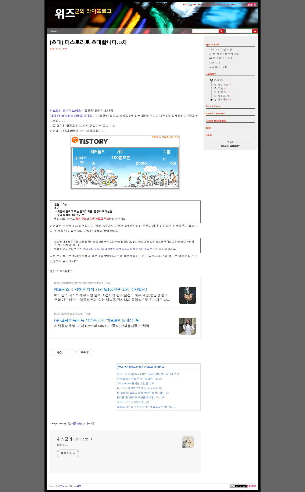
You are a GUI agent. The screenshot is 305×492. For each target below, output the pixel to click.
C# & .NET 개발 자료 (220, 49)
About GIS (214, 62)
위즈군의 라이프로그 (74, 439)
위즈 (78, 486)
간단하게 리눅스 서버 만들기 (225, 53)
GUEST (242, 4)
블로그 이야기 (135, 367)
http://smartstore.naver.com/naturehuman (78, 283)
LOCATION (229, 4)
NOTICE (197, 4)
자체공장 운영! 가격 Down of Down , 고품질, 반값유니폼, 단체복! (102, 326)
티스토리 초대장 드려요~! (66, 110)
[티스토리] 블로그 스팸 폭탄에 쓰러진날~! (140, 392)
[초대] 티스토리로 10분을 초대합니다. (74, 115)
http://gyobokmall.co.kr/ (68, 313)
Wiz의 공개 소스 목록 (221, 58)
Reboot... (62, 444)
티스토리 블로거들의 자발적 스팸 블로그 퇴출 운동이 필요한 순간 (120, 248)
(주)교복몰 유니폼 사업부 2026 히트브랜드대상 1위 (97, 320)
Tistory (63, 486)
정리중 (122, 367)
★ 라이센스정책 (218, 67)
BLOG (187, 4)
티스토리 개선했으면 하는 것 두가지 (137, 388)
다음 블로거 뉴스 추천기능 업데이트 (137, 378)
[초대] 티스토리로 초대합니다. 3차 (88, 42)
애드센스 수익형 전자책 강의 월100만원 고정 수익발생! (100, 289)
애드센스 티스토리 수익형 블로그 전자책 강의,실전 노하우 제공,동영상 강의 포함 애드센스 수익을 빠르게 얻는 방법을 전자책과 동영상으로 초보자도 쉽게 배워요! (112, 297)
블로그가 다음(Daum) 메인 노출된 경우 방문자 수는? (146, 374)
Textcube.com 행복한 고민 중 (132, 383)
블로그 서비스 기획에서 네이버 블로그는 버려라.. (144, 406)
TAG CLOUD (212, 4)
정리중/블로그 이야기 (81, 423)
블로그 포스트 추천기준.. (131, 402)
